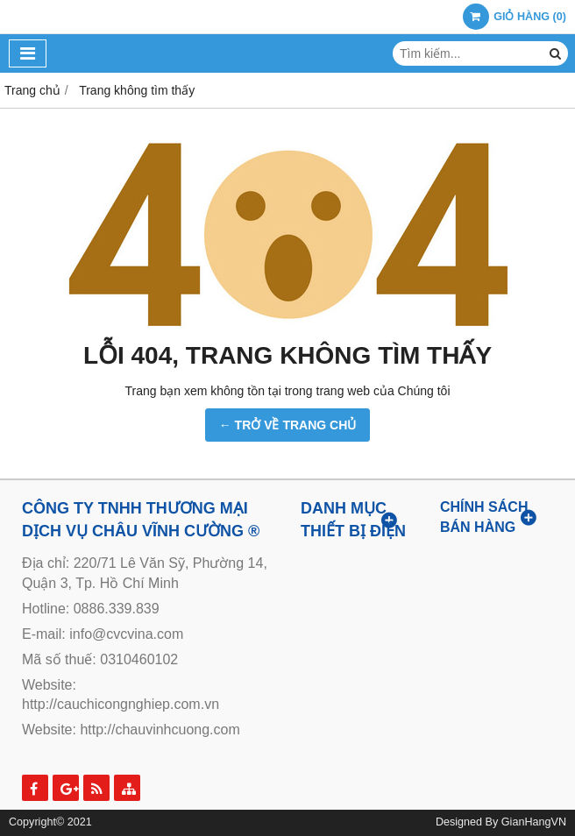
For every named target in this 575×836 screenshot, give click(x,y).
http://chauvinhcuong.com (159, 729)
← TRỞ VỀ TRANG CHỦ (288, 425)
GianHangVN (533, 822)
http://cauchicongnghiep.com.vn (120, 704)
